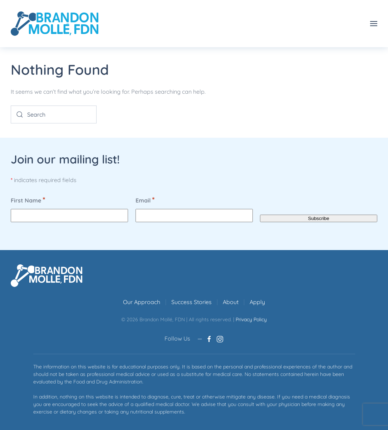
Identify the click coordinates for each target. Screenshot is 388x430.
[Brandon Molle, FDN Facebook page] (209, 338)
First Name (28, 200)
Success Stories (191, 302)
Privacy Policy (251, 319)
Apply (257, 302)
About (231, 302)
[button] (373, 23)
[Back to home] (54, 23)
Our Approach (141, 302)
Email (145, 200)
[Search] (54, 114)
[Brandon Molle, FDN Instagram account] (220, 338)
